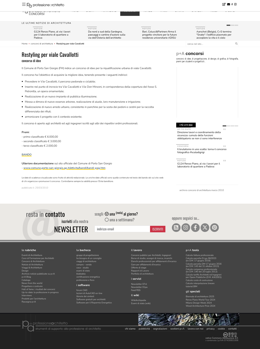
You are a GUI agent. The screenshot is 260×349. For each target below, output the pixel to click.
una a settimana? (120, 219)
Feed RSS (135, 290)
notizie (148, 11)
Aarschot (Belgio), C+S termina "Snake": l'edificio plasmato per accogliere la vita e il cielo (213, 34)
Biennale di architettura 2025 (200, 296)
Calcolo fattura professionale (200, 255)
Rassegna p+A (29, 301)
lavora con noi (195, 328)
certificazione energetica (88, 276)
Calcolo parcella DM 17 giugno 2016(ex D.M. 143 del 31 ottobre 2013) (204, 265)
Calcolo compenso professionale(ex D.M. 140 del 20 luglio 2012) (201, 270)
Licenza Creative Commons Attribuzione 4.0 (217, 338)
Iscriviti (157, 229)
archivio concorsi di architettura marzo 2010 (201, 190)
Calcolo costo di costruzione (199, 280)
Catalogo (26, 280)
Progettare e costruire (32, 286)
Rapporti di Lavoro (140, 270)
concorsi (36, 14)
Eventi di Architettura (32, 255)
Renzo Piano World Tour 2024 (200, 299)
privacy (211, 328)
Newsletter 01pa (139, 287)
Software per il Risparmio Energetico (94, 302)
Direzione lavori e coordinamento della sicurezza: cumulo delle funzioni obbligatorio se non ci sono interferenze (199, 135)
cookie (221, 328)
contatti (232, 328)
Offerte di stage (138, 267)
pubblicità (144, 328)
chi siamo (130, 328)
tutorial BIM (191, 286)
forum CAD (81, 290)
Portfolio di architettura (142, 273)
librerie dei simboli (85, 296)
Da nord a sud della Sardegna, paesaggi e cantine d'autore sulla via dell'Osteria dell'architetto (106, 34)
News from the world (32, 283)
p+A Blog (26, 276)
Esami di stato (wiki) (141, 303)
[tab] (228, 25)
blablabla (81, 273)
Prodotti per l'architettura (34, 298)
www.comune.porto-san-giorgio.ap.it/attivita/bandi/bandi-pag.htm (64, 168)
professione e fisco (85, 280)
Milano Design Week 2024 (199, 302)
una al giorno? (121, 214)
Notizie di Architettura (32, 264)
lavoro (179, 11)
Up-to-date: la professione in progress (40, 292)
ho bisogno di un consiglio (88, 258)
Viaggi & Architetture (32, 267)
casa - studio (82, 267)
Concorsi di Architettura (33, 261)
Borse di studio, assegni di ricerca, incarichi (151, 258)
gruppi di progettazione (87, 255)
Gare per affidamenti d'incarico (146, 264)
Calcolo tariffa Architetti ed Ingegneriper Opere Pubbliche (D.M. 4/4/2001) (204, 275)
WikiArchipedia (138, 300)
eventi (90, 11)
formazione (109, 11)
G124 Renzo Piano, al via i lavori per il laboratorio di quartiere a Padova (52, 34)
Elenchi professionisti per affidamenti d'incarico (153, 261)
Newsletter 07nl (139, 284)
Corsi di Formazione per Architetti (38, 258)
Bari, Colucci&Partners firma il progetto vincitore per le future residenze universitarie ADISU (159, 34)
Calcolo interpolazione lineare (200, 283)
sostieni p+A (177, 328)
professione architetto (41, 11)
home (75, 11)
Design (25, 270)
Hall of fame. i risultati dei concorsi (38, 289)
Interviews (27, 295)
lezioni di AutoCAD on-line (89, 293)
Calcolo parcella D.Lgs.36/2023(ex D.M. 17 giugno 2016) (201, 259)
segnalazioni (160, 328)
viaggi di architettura (86, 261)
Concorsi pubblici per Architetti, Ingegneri (151, 255)
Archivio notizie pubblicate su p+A (38, 273)
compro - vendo (84, 264)
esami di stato (83, 270)
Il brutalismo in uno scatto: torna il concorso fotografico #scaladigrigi (201, 151)
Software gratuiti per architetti (91, 299)
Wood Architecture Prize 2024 (200, 305)
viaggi (163, 11)
